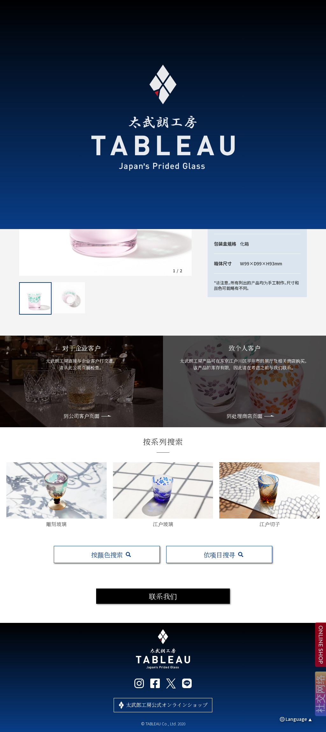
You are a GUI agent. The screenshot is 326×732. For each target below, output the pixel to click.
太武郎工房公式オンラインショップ (167, 704)
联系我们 (163, 596)
